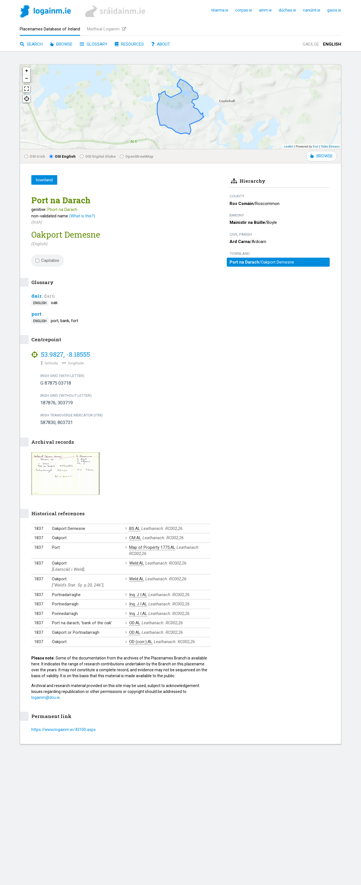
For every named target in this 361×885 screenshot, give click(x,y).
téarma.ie (219, 10)
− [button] (26, 78)
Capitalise (47, 260)
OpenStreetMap (136, 156)
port (36, 314)
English (332, 44)
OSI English (62, 156)
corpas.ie (243, 10)
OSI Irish (34, 156)
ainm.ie (265, 10)
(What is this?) (82, 216)
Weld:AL (136, 563)
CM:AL (135, 537)
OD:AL (134, 622)
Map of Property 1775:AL (152, 547)
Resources (129, 44)
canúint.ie (311, 10)
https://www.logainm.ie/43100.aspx (63, 729)
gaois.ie (334, 10)
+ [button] (26, 71)
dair (36, 296)
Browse (61, 44)
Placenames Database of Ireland (50, 29)
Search (31, 44)
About (160, 44)
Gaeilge (311, 44)
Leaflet (288, 146)
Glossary (93, 44)
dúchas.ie (287, 10)
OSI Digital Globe (98, 156)
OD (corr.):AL (141, 641)
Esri (315, 146)
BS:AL (134, 528)
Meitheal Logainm (106, 29)
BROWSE (321, 156)
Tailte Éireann (330, 146)
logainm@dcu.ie (45, 697)
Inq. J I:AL (138, 594)
